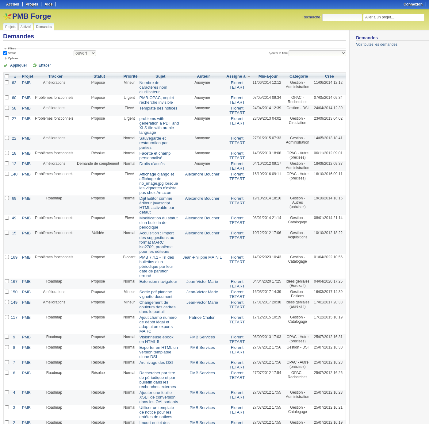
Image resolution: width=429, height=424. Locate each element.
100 (143, 403)
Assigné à (235, 76)
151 (14, 386)
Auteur (205, 76)
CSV (333, 412)
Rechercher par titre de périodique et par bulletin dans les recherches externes (157, 317)
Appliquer (16, 65)
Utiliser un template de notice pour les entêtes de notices (158, 348)
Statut (11, 53)
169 (14, 216)
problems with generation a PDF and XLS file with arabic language (159, 115)
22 (14, 125)
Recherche (311, 17)
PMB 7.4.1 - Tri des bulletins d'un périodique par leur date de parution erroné (157, 222)
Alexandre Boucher (204, 155)
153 (14, 368)
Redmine (198, 420)
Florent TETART (236, 84)
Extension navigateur (154, 234)
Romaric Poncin (204, 368)
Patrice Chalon (204, 263)
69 (14, 173)
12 (14, 145)
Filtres (12, 48)
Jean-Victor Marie (204, 234)
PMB (25, 82)
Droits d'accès (148, 145)
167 (14, 234)
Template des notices (154, 101)
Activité (26, 27)
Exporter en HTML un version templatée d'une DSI (156, 291)
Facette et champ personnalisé (151, 137)
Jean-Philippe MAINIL (204, 216)
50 (137, 403)
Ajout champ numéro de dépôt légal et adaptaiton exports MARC (157, 267)
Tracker (53, 76)
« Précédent (15, 403)
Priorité (128, 76)
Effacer (37, 65)
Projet (26, 76)
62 (14, 82)
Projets (10, 27)
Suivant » (80, 403)
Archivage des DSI (152, 301)
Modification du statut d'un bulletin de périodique (158, 189)
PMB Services (204, 278)
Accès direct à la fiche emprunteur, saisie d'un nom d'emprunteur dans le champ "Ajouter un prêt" (158, 374)
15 (14, 197)
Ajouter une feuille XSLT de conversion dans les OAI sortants (159, 334)
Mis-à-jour (266, 76)
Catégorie (297, 76)
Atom (323, 412)
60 (14, 92)
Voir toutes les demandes (376, 44)
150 (14, 244)
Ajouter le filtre (279, 53)
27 (14, 111)
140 (14, 155)
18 (14, 135)
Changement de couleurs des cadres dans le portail (158, 256)
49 (14, 187)
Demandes (44, 27)
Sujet (161, 76)
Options (13, 58)
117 (14, 263)
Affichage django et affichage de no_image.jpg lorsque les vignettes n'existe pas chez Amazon (158, 161)
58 (14, 101)
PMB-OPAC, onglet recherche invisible (152, 94)
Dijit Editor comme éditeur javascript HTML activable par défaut (158, 177)
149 (14, 254)
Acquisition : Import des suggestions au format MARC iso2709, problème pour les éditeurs (158, 203)
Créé (329, 76)
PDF (343, 412)
